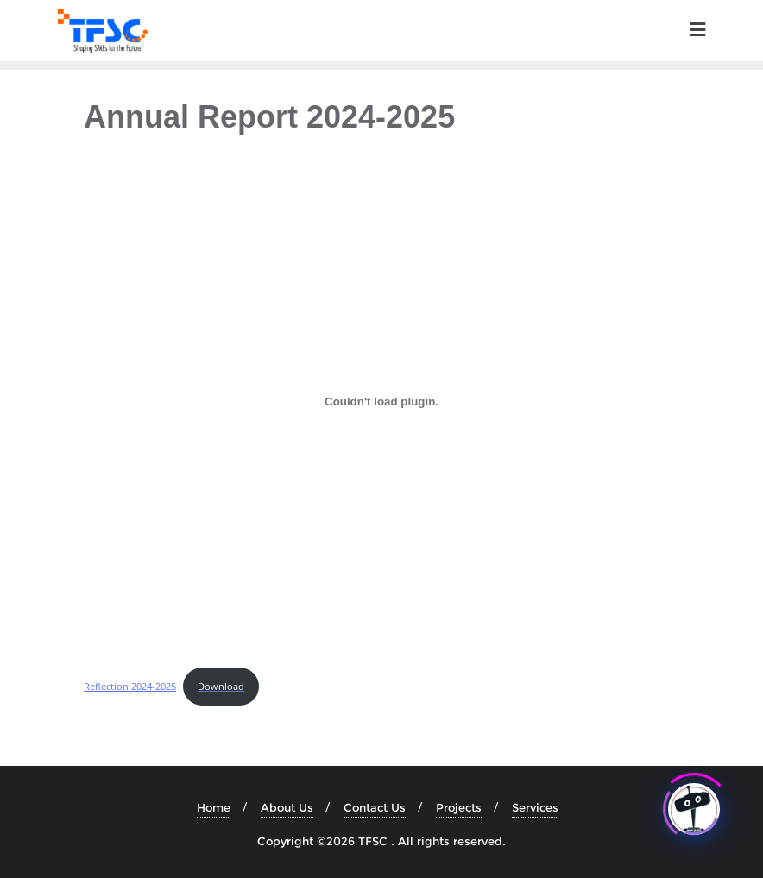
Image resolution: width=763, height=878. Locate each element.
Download (221, 686)
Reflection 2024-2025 (130, 686)
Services (535, 807)
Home (213, 807)
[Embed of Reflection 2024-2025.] (381, 402)
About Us (287, 807)
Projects (459, 807)
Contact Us (375, 807)
